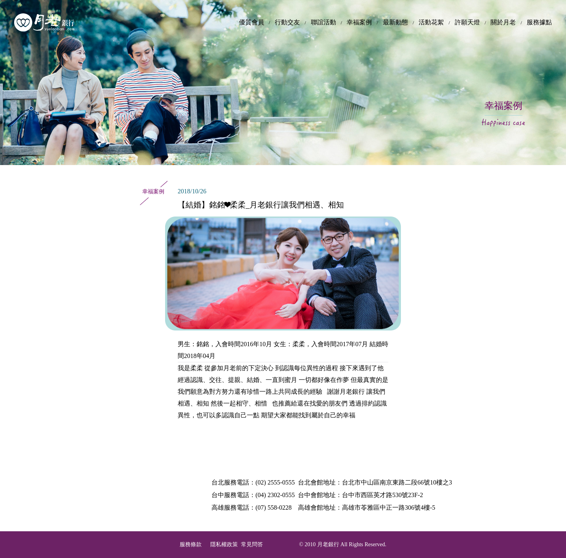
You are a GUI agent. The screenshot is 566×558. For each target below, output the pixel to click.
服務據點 (539, 22)
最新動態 (395, 22)
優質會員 (251, 22)
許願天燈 (467, 22)
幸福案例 (359, 22)
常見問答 (252, 544)
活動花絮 (431, 22)
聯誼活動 (323, 22)
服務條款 (191, 544)
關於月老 (503, 22)
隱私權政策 (224, 544)
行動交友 (287, 22)
